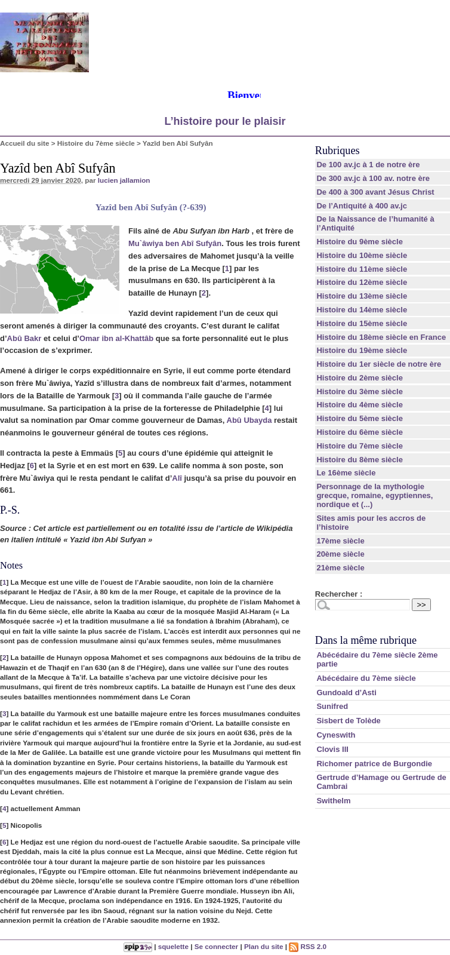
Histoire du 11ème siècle (361, 269)
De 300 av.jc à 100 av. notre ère (373, 178)
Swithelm (333, 800)
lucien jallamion (124, 180)
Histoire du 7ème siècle (96, 143)
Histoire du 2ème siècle (359, 377)
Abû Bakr (24, 338)
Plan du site (263, 946)
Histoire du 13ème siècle (361, 295)
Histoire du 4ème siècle (359, 404)
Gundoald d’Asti (346, 692)
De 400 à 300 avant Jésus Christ (375, 192)
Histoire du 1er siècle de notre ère (378, 364)
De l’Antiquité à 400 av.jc (361, 205)
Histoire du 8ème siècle (359, 459)
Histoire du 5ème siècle (359, 418)
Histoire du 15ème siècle (361, 323)
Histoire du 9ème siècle (359, 241)
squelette (173, 946)
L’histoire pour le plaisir (224, 121)
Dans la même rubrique (366, 640)
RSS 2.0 (307, 946)
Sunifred (332, 706)
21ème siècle (340, 567)
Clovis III (332, 749)
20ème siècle (340, 553)
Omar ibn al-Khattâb (116, 338)
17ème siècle (340, 540)
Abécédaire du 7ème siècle (365, 678)
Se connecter (216, 946)
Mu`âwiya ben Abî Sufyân (174, 243)
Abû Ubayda (249, 420)
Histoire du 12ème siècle (361, 282)
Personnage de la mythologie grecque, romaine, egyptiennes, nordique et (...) (374, 495)
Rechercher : (338, 593)
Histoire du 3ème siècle (359, 391)
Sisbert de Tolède (348, 720)
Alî (177, 478)
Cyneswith (335, 734)
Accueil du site (25, 143)
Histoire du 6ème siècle (359, 432)
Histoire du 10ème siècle (361, 255)
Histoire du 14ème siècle (361, 309)
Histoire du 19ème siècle (361, 350)
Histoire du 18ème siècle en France (381, 337)
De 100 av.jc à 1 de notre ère (368, 164)
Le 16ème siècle (345, 472)
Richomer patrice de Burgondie (374, 763)
